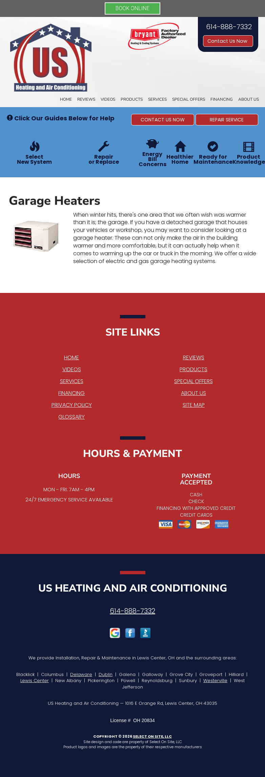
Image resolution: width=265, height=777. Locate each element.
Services (157, 99)
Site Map (194, 405)
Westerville (215, 680)
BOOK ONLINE (133, 8)
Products (132, 99)
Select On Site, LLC (152, 736)
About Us (248, 99)
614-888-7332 (132, 611)
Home (66, 99)
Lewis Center (34, 680)
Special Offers (188, 99)
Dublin (106, 674)
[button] (162, 119)
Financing (221, 99)
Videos (108, 99)
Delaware (81, 674)
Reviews (86, 99)
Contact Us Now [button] (228, 41)
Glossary (71, 417)
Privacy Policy (72, 405)
